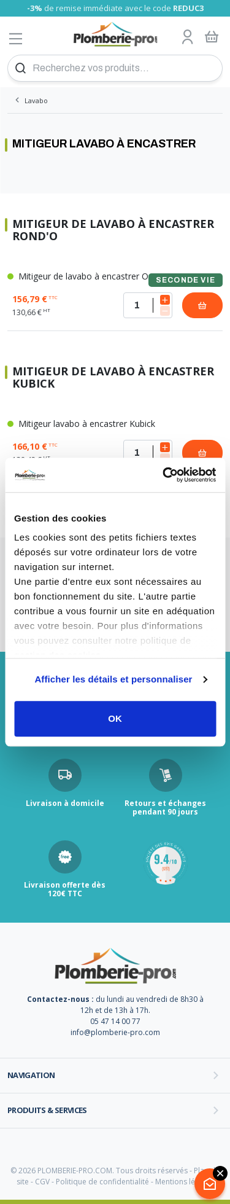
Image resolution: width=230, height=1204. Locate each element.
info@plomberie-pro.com (115, 1032)
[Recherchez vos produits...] (115, 68)
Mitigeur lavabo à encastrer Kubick (81, 423)
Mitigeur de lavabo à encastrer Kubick (113, 378)
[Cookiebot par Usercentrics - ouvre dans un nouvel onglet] (164, 475)
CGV (42, 1181)
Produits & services (47, 1110)
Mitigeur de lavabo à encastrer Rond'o (113, 230)
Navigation (31, 1075)
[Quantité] (147, 305)
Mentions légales (184, 1181)
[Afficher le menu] (16, 38)
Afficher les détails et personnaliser (113, 679)
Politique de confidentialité (102, 1181)
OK (115, 718)
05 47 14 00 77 (115, 1021)
